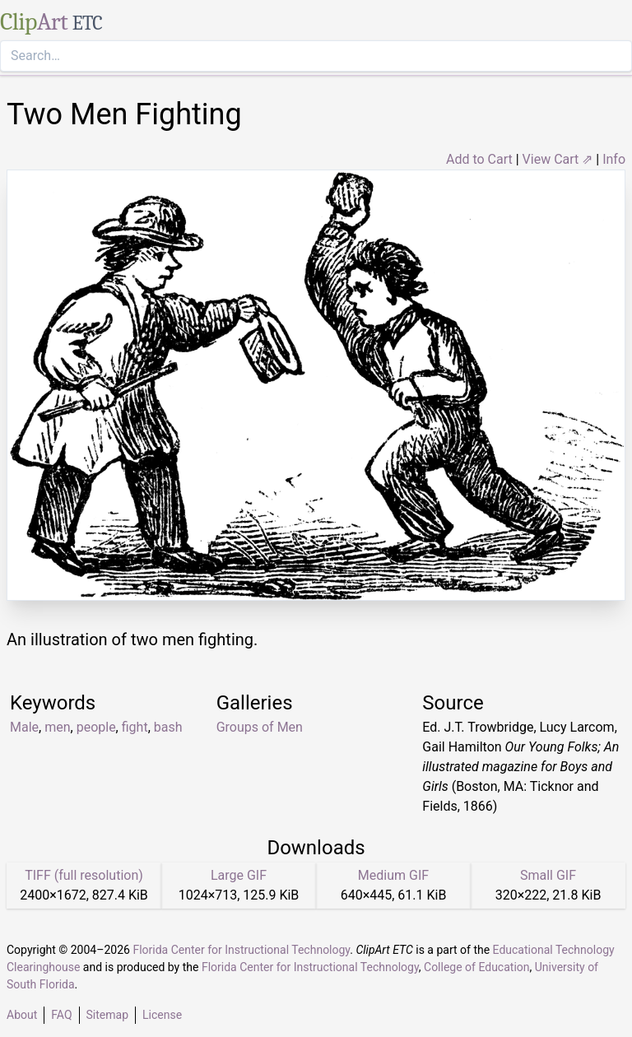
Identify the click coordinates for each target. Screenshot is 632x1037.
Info (613, 159)
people (96, 727)
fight (135, 727)
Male (24, 727)
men (57, 727)
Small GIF (548, 875)
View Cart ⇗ (558, 159)
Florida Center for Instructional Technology (241, 949)
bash (168, 727)
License (162, 1014)
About (22, 1014)
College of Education (477, 967)
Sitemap (107, 1014)
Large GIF (239, 875)
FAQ (61, 1014)
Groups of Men (259, 727)
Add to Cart (479, 159)
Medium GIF (393, 875)
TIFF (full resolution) (84, 875)
